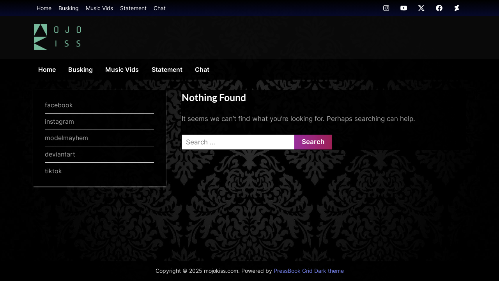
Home (44, 8)
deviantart (60, 154)
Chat (160, 8)
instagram (59, 121)
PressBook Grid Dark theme (309, 271)
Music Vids (99, 8)
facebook (59, 105)
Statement (133, 8)
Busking (68, 8)
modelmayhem (66, 138)
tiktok (53, 171)
